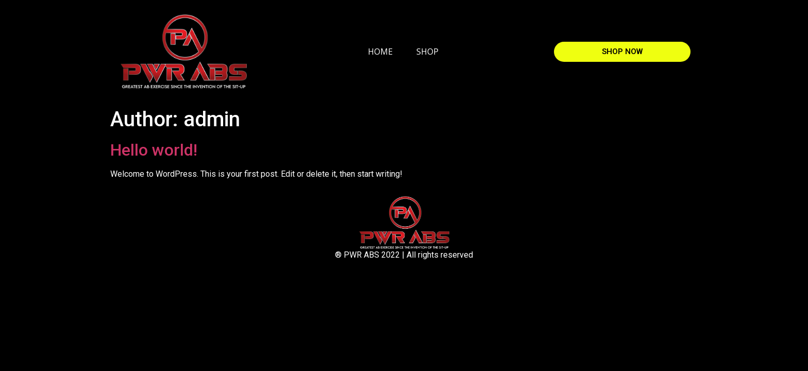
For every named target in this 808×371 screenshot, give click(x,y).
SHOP (427, 51)
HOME (380, 51)
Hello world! (153, 150)
